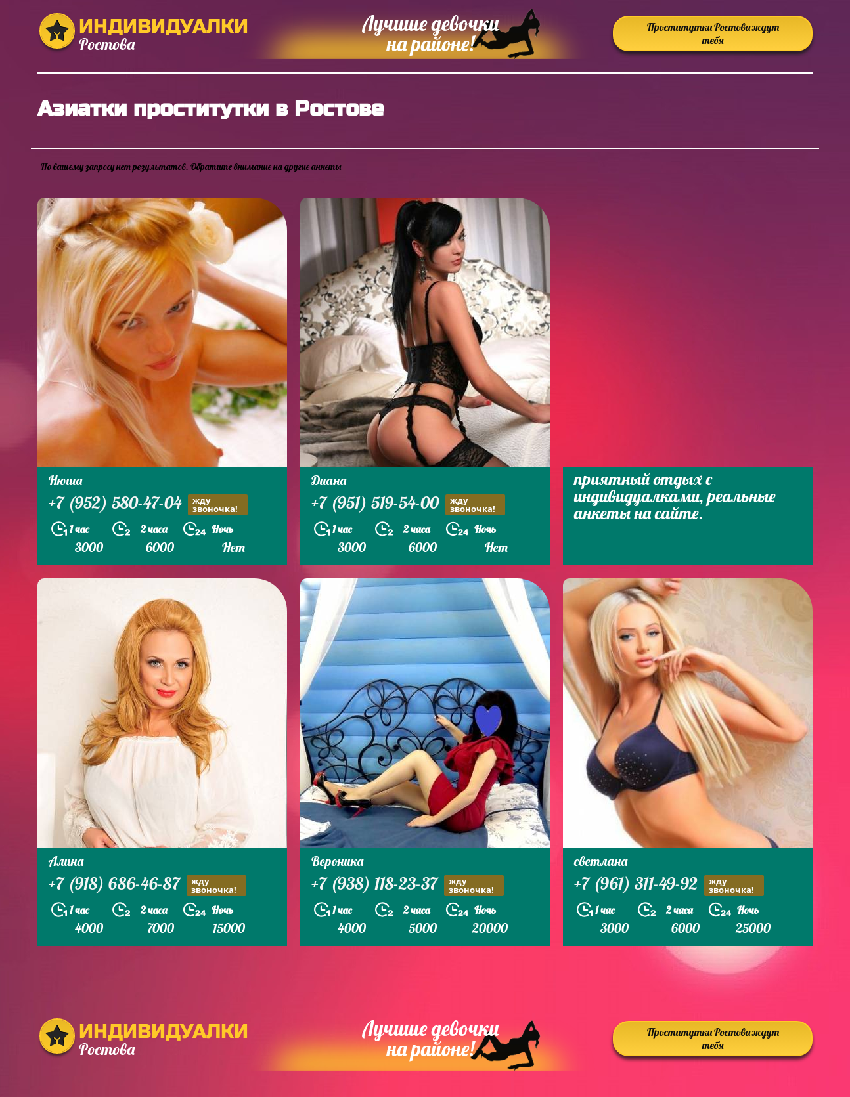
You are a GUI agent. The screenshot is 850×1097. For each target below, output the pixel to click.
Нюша (65, 480)
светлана (600, 861)
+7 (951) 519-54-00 (408, 504)
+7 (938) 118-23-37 (407, 885)
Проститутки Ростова (713, 33)
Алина (66, 861)
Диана (328, 480)
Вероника (337, 861)
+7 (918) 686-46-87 (147, 885)
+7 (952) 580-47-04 (148, 504)
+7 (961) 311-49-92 (669, 885)
